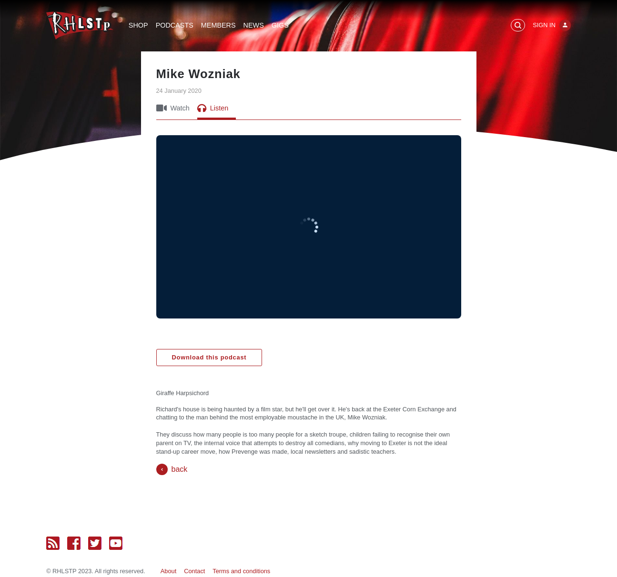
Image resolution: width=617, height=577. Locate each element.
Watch (173, 108)
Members (218, 25)
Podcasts (174, 25)
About (168, 571)
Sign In (544, 25)
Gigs (280, 25)
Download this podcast (209, 357)
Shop (138, 25)
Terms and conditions (241, 571)
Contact (194, 571)
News (253, 25)
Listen (212, 108)
